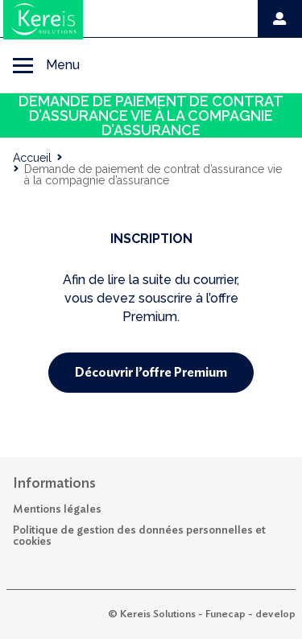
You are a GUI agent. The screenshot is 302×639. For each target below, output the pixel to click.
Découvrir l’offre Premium (151, 372)
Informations (54, 483)
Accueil (32, 157)
